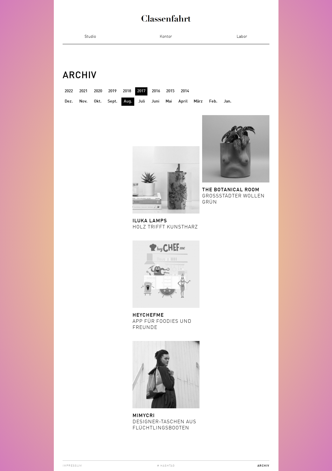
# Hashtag (166, 465)
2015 (170, 91)
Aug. (128, 101)
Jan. (227, 101)
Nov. (83, 101)
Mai (169, 101)
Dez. (69, 101)
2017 (141, 91)
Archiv (263, 465)
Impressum (72, 465)
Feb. (213, 101)
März (198, 101)
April (182, 101)
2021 (83, 91)
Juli (141, 101)
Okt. (98, 101)
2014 (185, 91)
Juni (155, 101)
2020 (98, 91)
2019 (112, 91)
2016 (156, 91)
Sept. (112, 101)
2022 (69, 91)
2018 (127, 91)
